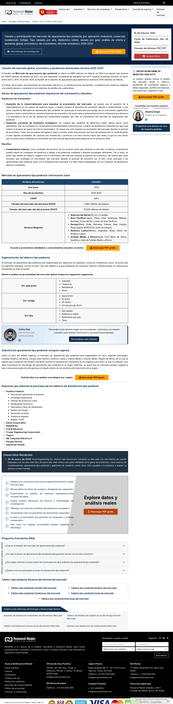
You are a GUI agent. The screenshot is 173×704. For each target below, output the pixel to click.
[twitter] (167, 638)
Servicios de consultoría (98, 9)
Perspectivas (121, 9)
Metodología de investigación (23, 51)
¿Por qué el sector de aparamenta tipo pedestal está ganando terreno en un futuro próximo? (49, 554)
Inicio (4, 21)
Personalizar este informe (84, 339)
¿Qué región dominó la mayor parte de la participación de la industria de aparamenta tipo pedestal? (52, 562)
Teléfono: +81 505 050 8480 (101, 674)
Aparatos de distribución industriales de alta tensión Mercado (33, 615)
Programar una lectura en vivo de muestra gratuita (151, 128)
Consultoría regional (142, 9)
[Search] (164, 3)
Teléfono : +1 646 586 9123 (142, 674)
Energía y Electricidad (19, 21)
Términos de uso (12, 678)
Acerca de (11, 3)
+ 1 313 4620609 (95, 688)
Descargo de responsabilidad (18, 685)
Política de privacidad (15, 688)
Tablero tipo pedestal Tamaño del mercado (33, 588)
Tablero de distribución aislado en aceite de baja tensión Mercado (94, 617)
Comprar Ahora (151, 56)
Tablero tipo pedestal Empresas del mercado (65, 598)
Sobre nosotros (12, 668)
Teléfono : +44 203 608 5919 (59, 688)
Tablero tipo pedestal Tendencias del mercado (35, 593)
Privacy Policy (156, 702)
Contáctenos (25, 3)
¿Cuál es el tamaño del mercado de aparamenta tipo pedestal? (35, 545)
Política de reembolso (15, 681)
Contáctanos (10, 674)
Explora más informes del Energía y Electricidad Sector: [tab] (32, 609)
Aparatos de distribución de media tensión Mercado (92, 626)
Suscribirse (161, 655)
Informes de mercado (161, 12)
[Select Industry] (118, 649)
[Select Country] (152, 649)
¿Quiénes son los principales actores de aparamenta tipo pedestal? (37, 570)
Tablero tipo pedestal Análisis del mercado (94, 588)
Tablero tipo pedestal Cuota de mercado (92, 593)
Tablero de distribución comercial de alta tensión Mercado (32, 626)
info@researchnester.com (58, 677)
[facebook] (160, 638)
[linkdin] (164, 638)
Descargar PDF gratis (109, 51)
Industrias (78, 9)
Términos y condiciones (16, 692)
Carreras (38, 3)
